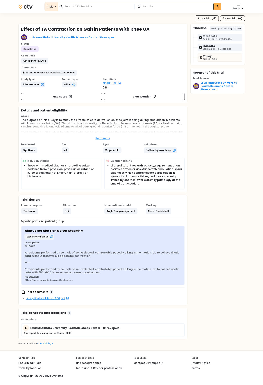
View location (145, 96)
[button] (34, 61)
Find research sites (88, 363)
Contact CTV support (148, 363)
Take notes (61, 96)
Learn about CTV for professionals (99, 368)
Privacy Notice (201, 363)
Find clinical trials (29, 363)
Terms (196, 368)
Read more (102, 138)
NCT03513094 (112, 83)
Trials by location (30, 368)
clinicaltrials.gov (45, 343)
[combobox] (98, 6)
